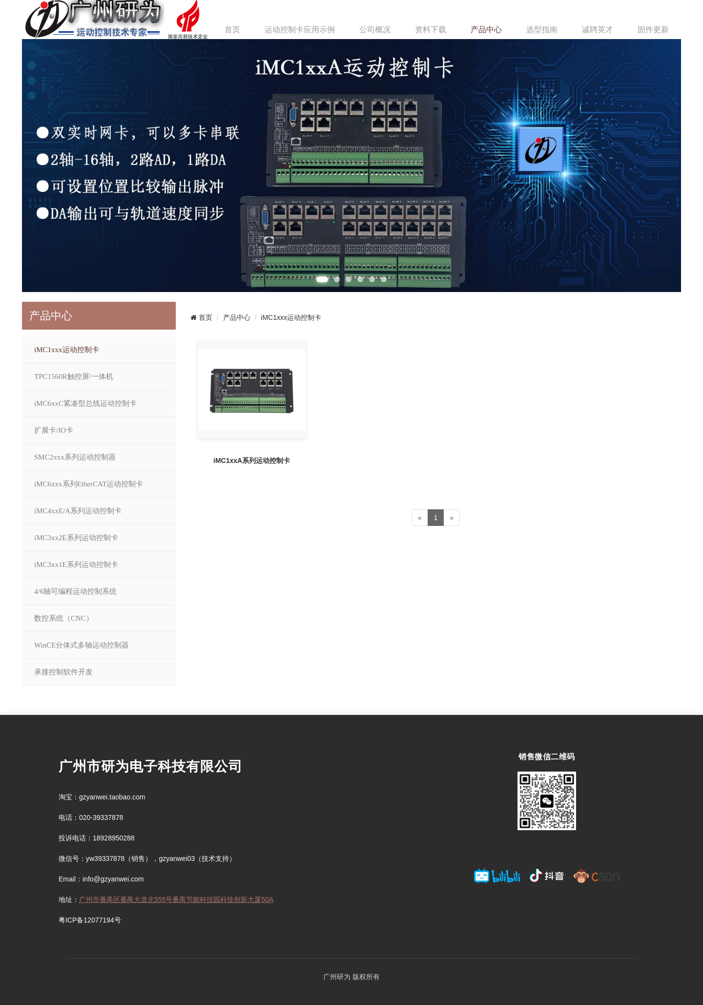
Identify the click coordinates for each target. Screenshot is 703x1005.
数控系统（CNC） (63, 618)
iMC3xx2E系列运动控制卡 (76, 538)
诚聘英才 (597, 29)
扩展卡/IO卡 (53, 430)
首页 (232, 29)
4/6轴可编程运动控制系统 (75, 591)
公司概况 (375, 29)
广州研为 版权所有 (351, 977)
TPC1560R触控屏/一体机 (73, 376)
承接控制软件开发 (63, 672)
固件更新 (653, 29)
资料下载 (430, 29)
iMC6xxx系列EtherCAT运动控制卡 (88, 484)
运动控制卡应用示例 (300, 29)
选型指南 (542, 29)
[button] (322, 279)
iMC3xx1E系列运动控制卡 (76, 564)
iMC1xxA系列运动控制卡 (251, 460)
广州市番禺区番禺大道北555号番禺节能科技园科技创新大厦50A (176, 899)
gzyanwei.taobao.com (112, 797)
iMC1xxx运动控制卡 (66, 350)
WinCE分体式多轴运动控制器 (81, 645)
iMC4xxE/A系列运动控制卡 (78, 511)
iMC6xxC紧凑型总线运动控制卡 (85, 403)
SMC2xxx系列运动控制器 (75, 457)
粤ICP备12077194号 (90, 920)
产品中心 (486, 29)
